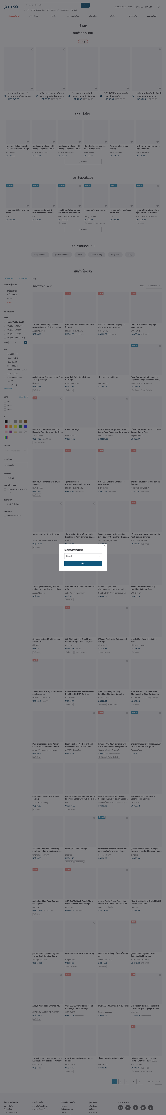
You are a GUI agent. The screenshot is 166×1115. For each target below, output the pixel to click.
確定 (83, 563)
